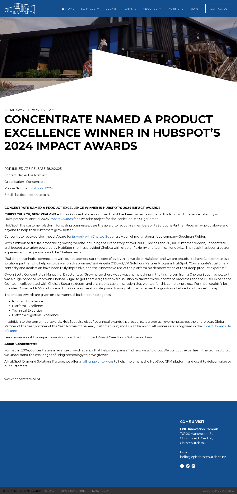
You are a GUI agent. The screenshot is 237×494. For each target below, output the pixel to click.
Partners (175, 8)
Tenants (129, 8)
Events (111, 8)
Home (69, 8)
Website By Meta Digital (218, 490)
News (194, 8)
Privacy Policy (99, 491)
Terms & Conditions (72, 491)
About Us (150, 8)
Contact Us (219, 8)
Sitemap (50, 491)
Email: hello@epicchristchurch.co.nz (199, 455)
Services (88, 8)
